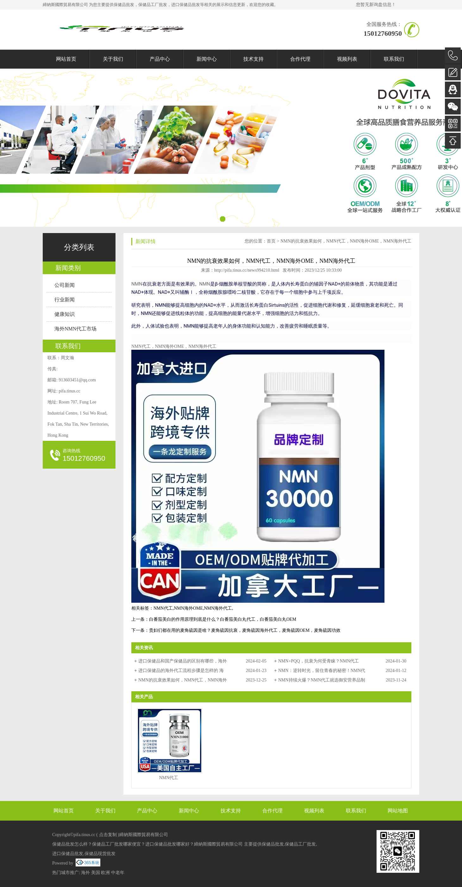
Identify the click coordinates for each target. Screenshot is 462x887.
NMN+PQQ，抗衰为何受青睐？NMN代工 (318, 661)
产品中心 (160, 59)
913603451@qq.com (77, 380)
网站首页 (66, 59)
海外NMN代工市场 (75, 328)
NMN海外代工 (218, 608)
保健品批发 (124, 4)
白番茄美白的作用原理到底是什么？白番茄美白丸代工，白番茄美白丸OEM (222, 619)
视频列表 (347, 59)
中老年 (117, 872)
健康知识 (64, 314)
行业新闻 (64, 299)
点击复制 (108, 834)
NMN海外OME (188, 608)
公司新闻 (64, 285)
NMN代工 (163, 608)
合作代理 (300, 59)
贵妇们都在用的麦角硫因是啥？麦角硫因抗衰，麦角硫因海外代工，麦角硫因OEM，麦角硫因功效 (244, 630)
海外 (85, 872)
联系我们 (394, 59)
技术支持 (253, 59)
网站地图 (398, 810)
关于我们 (113, 59)
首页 (271, 241)
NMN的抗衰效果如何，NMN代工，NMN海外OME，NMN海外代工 (345, 241)
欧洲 (105, 872)
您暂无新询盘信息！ (376, 4)
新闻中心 (207, 59)
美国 (95, 872)
